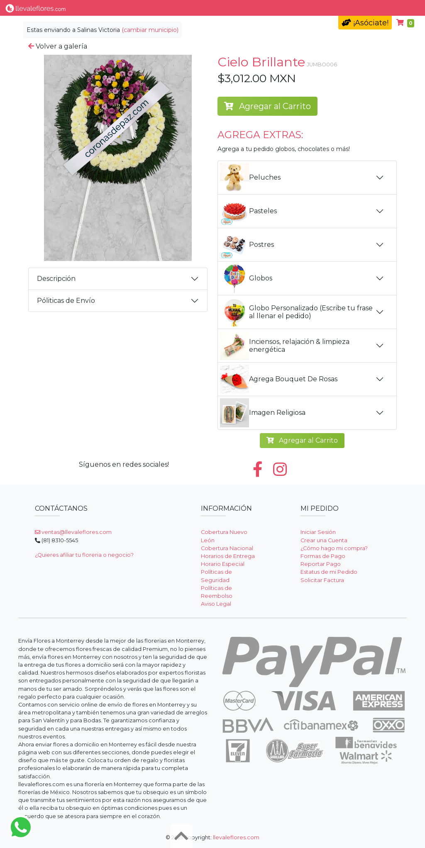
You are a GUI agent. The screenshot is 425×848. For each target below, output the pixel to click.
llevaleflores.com (236, 837)
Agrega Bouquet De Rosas (278, 379)
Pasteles (248, 211)
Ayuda (357, 8)
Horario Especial (222, 564)
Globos (246, 278)
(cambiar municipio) (150, 30)
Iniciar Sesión (318, 532)
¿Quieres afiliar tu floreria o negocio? (84, 555)
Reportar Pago (320, 564)
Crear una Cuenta (323, 540)
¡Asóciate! (365, 22)
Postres (247, 244)
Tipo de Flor (119, 8)
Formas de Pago (322, 556)
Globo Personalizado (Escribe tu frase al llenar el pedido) (296, 312)
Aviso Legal (216, 604)
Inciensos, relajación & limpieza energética (284, 345)
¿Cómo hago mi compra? (334, 548)
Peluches (250, 177)
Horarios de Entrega (228, 556)
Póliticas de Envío (66, 301)
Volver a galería (57, 46)
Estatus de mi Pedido (328, 572)
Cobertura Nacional (227, 548)
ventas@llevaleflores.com (73, 532)
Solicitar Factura (322, 580)
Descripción (56, 279)
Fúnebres (320, 8)
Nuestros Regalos (219, 8)
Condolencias (274, 8)
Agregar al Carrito (267, 106)
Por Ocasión (166, 8)
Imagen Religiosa (262, 412)
